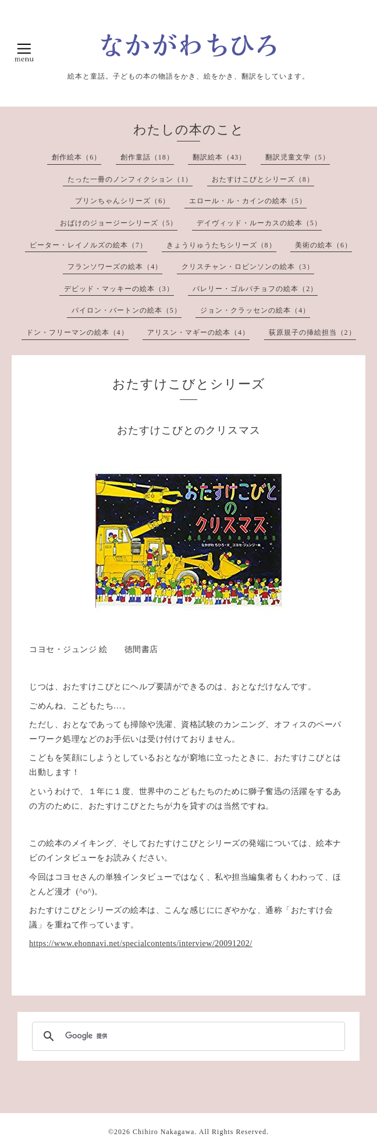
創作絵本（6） (76, 157)
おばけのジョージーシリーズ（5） (118, 223)
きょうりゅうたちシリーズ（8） (221, 245)
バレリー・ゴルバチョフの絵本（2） (255, 289)
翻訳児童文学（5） (297, 157)
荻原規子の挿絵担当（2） (312, 332)
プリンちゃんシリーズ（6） (122, 201)
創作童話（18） (147, 157)
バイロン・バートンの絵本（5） (127, 310)
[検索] (186, 1036)
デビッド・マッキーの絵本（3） (119, 289)
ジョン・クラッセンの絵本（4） (255, 310)
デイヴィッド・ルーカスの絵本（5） (259, 223)
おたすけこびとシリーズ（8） (263, 179)
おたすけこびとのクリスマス (189, 430)
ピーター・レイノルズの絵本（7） (88, 245)
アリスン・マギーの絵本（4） (198, 332)
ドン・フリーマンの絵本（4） (77, 332)
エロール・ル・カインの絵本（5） (248, 201)
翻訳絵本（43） (219, 157)
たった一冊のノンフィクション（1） (130, 179)
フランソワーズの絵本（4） (114, 267)
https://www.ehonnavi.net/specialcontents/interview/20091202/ (140, 943)
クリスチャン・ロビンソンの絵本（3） (248, 267)
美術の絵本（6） (323, 245)
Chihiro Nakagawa (163, 1132)
